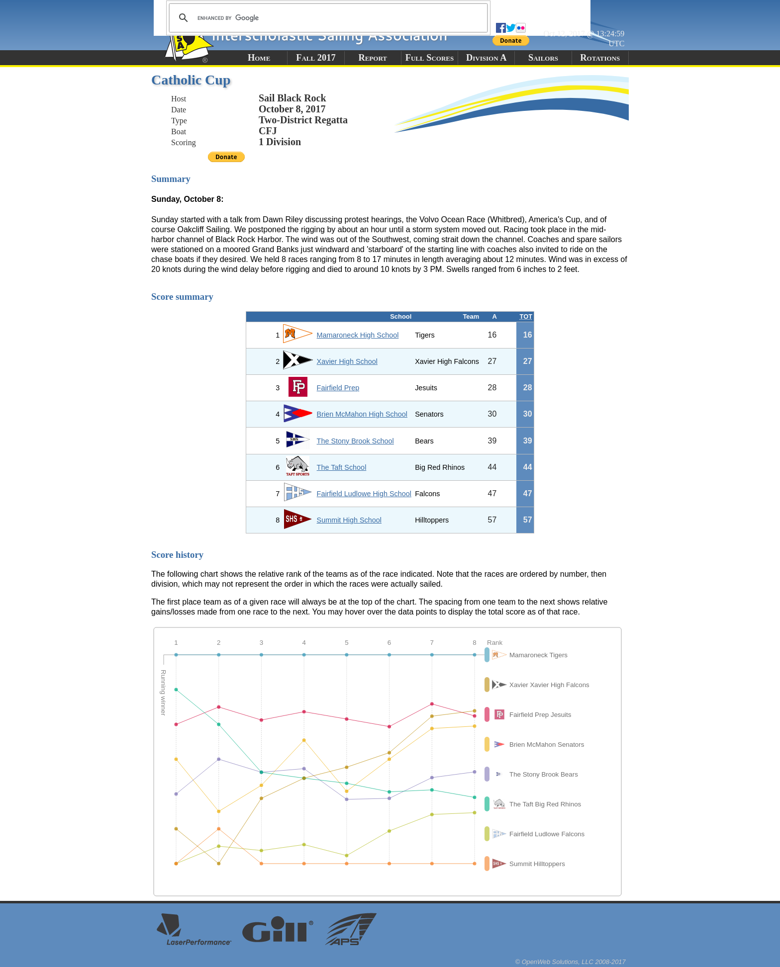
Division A (486, 58)
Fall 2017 (315, 58)
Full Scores (429, 58)
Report (372, 58)
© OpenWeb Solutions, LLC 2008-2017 (570, 962)
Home (259, 58)
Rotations (600, 58)
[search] (326, 18)
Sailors (543, 58)
